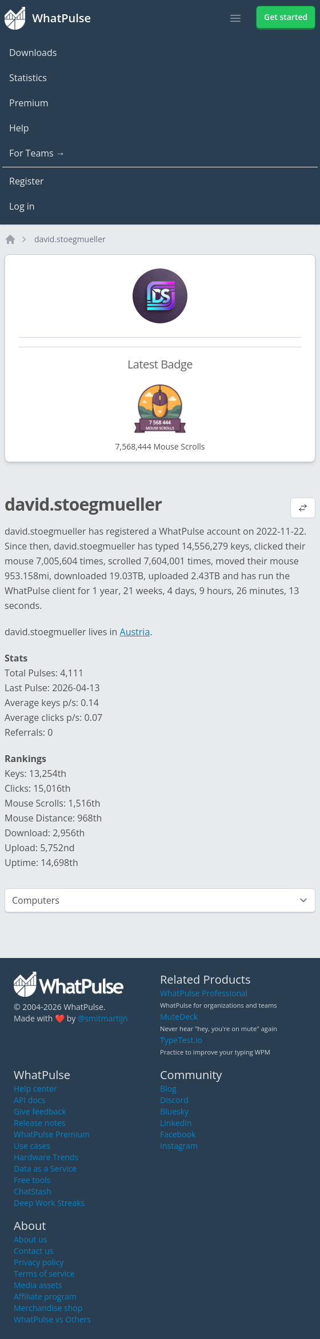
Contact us (33, 1250)
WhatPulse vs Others (52, 1319)
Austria (135, 632)
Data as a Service (45, 1168)
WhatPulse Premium (52, 1134)
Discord (174, 1100)
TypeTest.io (181, 1040)
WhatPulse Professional (203, 993)
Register (26, 181)
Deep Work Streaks (49, 1202)
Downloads (33, 52)
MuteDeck (179, 1016)
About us (30, 1239)
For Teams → (37, 153)
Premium (29, 103)
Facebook (177, 1134)
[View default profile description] (302, 509)
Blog (168, 1088)
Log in (22, 206)
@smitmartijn (103, 1018)
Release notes (39, 1122)
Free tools (32, 1179)
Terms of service (44, 1273)
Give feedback (40, 1111)
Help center (35, 1088)
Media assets (38, 1285)
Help (19, 128)
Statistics (28, 77)
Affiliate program (45, 1296)
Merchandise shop (48, 1307)
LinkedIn (176, 1122)
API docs (29, 1100)
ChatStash (32, 1191)
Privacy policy (39, 1262)
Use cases (32, 1145)
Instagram (179, 1145)
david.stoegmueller (70, 239)
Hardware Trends (46, 1157)
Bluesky (174, 1111)
